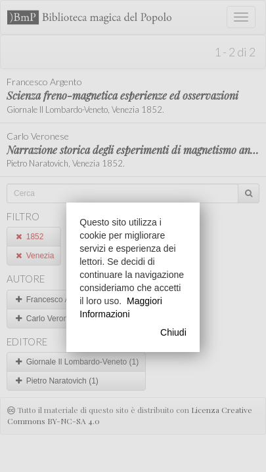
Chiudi (173, 332)
